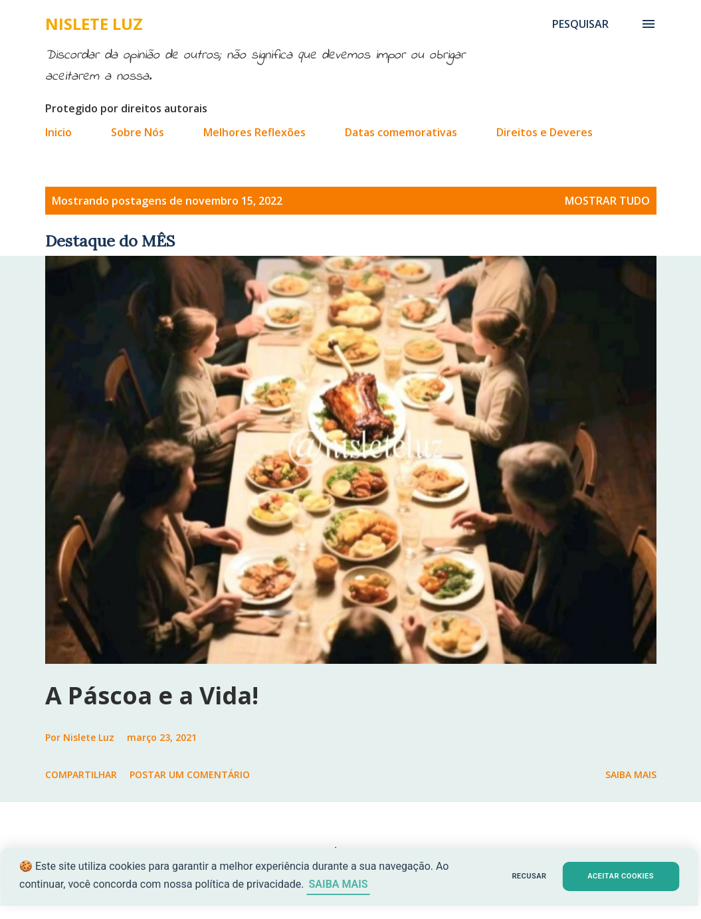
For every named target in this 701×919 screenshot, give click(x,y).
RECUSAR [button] (499, 876)
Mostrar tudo (607, 200)
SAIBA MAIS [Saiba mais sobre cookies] (367, 884)
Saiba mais (630, 774)
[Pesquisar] (580, 24)
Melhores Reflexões (254, 132)
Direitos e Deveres (544, 132)
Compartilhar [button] (81, 774)
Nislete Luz (94, 24)
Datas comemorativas (401, 132)
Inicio (58, 132)
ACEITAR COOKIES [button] (605, 876)
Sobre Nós (137, 132)
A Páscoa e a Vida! (151, 695)
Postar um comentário (190, 774)
